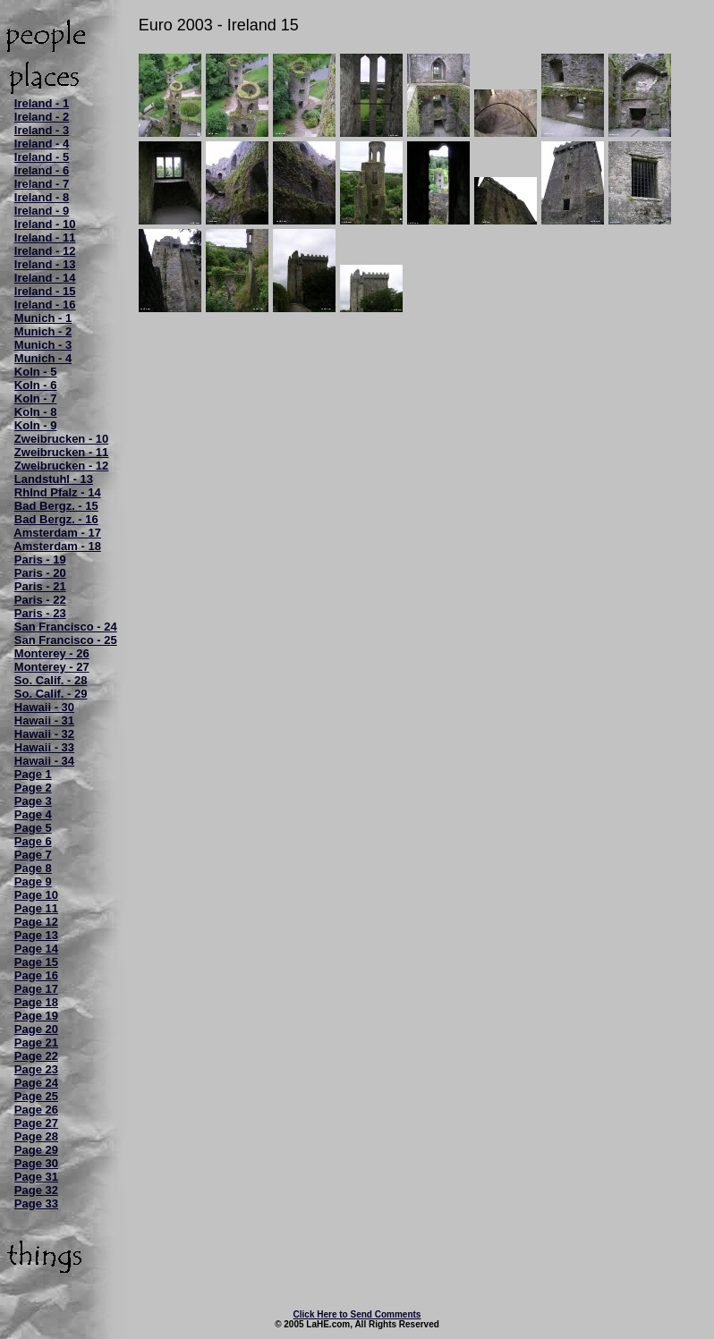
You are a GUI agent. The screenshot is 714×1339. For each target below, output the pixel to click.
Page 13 (36, 935)
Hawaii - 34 (44, 760)
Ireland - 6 (41, 170)
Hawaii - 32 (44, 734)
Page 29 (36, 1150)
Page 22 (36, 1056)
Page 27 (36, 1123)
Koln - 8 (35, 412)
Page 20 (36, 1029)
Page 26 (36, 1109)
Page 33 (36, 1203)
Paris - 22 (40, 599)
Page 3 (33, 801)
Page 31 (36, 1176)
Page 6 (33, 841)
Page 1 (33, 774)
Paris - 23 (40, 613)
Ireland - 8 (41, 197)
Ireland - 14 (45, 277)
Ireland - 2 (41, 116)
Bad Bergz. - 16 (56, 519)
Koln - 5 (35, 371)
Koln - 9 (35, 425)
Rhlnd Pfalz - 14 (57, 492)
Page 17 (36, 989)
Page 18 (36, 1002)
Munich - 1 (43, 318)
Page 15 (36, 962)
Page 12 (36, 921)
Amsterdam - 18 (57, 546)
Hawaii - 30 (44, 707)
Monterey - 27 (51, 667)
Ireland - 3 (41, 130)
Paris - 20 (40, 573)
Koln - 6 (35, 385)
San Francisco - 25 (65, 640)
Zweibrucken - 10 (61, 438)
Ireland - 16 (45, 304)
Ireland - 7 (41, 184)
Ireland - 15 (45, 291)
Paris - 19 (40, 559)
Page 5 (33, 828)
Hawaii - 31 (44, 720)
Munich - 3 (43, 345)
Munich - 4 (43, 358)
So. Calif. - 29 (51, 693)
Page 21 (36, 1042)
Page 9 (33, 881)
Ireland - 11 (45, 237)
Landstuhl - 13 (53, 479)
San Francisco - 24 (65, 626)
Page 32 (36, 1190)
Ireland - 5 (41, 157)
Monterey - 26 (51, 653)
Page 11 (36, 908)
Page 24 (36, 1082)
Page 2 (33, 787)
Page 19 (36, 1015)
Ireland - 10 (45, 224)
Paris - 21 (40, 586)
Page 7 (33, 854)
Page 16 (36, 975)
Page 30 (36, 1163)
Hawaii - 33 (44, 747)
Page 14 (36, 948)
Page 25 (36, 1096)
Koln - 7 (35, 398)
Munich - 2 (43, 331)
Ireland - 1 (41, 103)
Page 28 (36, 1136)
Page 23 (36, 1069)
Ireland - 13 (45, 264)
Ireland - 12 (45, 251)
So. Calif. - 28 (51, 680)
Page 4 (33, 814)
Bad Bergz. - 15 (56, 506)
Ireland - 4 (41, 143)
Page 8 (33, 868)
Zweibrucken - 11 (61, 452)
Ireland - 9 (41, 210)
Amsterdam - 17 (57, 532)
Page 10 (36, 895)
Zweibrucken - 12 (61, 465)
